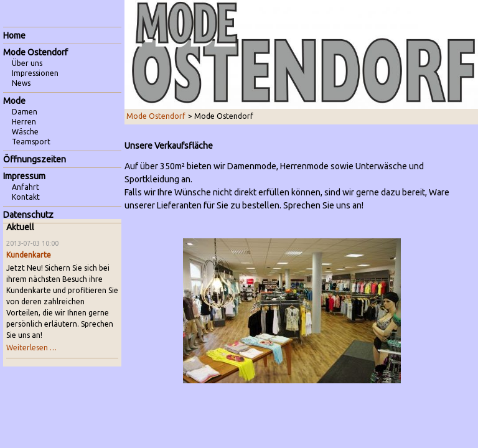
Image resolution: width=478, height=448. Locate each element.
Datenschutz (28, 215)
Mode (14, 101)
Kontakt (26, 197)
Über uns (27, 63)
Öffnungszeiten (34, 159)
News (21, 83)
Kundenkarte (28, 255)
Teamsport (31, 142)
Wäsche (25, 132)
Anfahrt (25, 187)
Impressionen (35, 73)
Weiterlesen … (31, 347)
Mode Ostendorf (155, 116)
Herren (24, 122)
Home (14, 35)
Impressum (24, 176)
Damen (24, 112)
